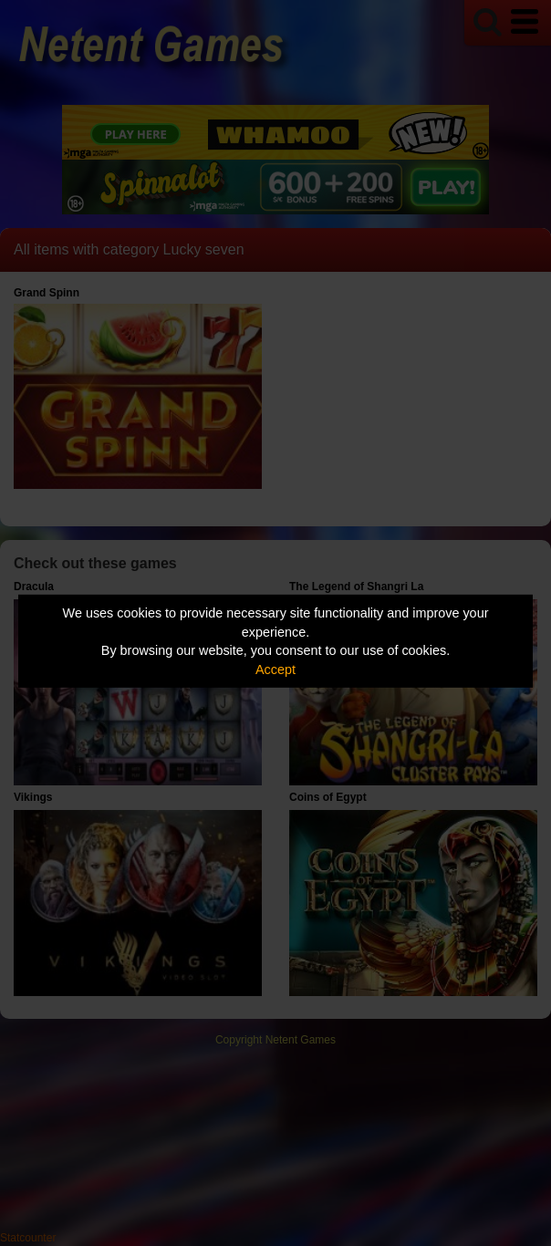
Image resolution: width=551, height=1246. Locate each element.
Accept (275, 669)
